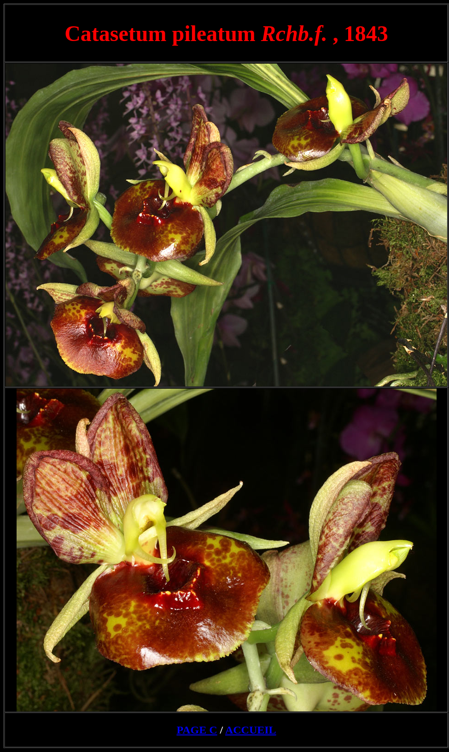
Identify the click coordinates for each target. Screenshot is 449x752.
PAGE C (196, 730)
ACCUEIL (250, 730)
